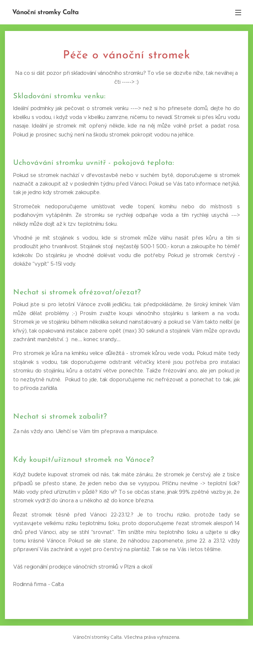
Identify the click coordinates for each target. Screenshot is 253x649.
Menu (238, 12)
